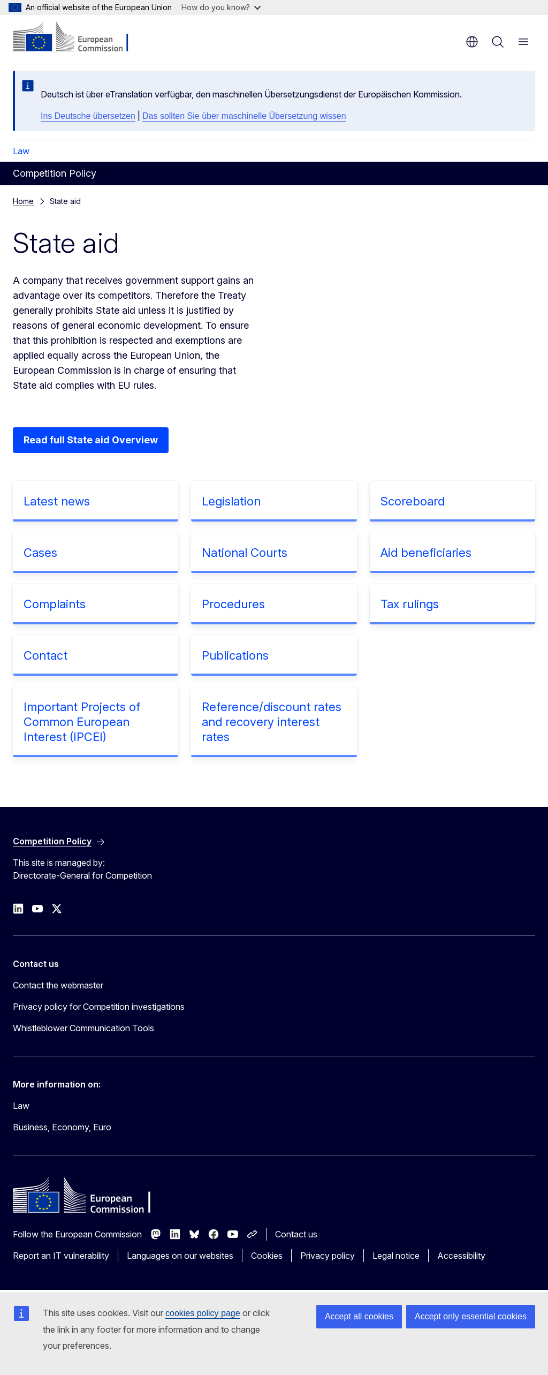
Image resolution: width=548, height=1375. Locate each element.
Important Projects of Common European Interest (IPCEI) (82, 722)
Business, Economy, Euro (62, 1127)
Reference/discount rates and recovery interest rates (271, 722)
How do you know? (221, 7)
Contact (45, 655)
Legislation (231, 501)
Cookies (267, 1255)
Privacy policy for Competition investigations (99, 1006)
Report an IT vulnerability (61, 1255)
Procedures (233, 604)
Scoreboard (412, 501)
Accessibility (461, 1255)
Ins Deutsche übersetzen (88, 115)
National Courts (244, 553)
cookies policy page (202, 1313)
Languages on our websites (180, 1255)
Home (23, 201)
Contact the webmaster (58, 985)
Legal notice (396, 1255)
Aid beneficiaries (425, 553)
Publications (235, 655)
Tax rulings (409, 604)
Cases (40, 553)
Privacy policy (327, 1255)
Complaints (55, 604)
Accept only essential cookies (471, 1316)
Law (21, 151)
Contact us (296, 1234)
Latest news (57, 501)
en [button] (472, 41)
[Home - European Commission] (78, 37)
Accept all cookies (359, 1316)
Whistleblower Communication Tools (83, 1028)
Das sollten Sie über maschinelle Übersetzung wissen (244, 115)
